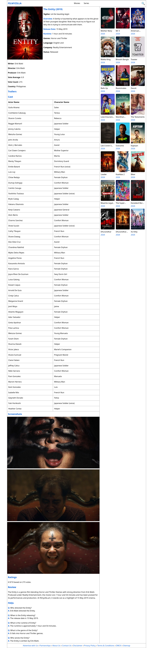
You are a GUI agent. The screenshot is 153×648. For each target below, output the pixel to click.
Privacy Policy (90, 645)
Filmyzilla (15, 3)
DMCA (118, 645)
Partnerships (45, 645)
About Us (56, 645)
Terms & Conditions (105, 645)
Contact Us (66, 645)
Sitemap (126, 645)
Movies (77, 3)
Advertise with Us (30, 645)
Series (86, 3)
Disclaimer (77, 645)
